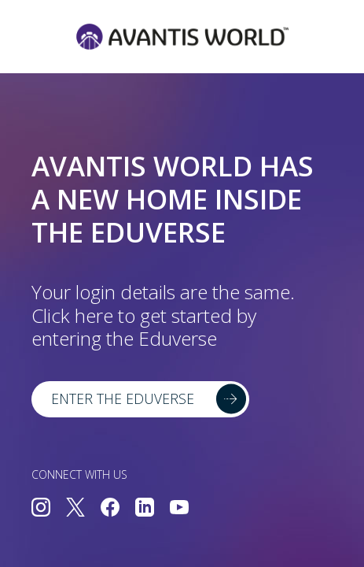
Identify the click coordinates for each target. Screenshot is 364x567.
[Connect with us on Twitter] (75, 509)
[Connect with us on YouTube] (179, 509)
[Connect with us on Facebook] (110, 509)
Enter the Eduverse (122, 398)
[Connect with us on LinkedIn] (144, 509)
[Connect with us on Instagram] (40, 509)
